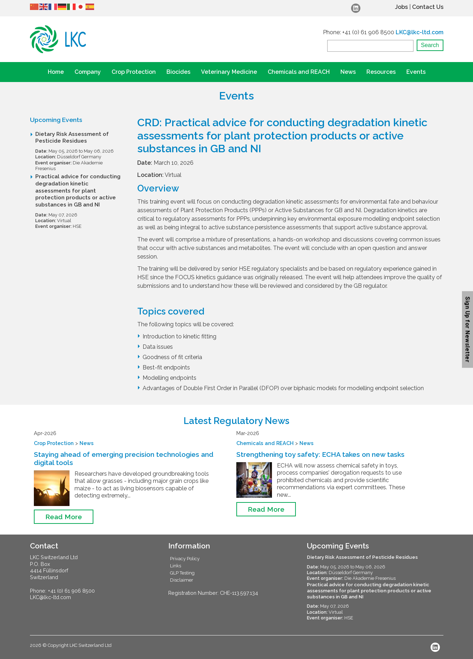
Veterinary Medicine (229, 71)
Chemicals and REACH (299, 71)
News (348, 71)
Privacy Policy (185, 558)
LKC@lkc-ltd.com (419, 32)
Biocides (178, 71)
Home (56, 71)
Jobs (401, 7)
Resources (381, 71)
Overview (158, 188)
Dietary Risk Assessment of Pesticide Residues (72, 137)
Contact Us (427, 7)
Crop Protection (134, 71)
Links (175, 565)
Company (87, 71)
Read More (63, 517)
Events (416, 71)
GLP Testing (182, 573)
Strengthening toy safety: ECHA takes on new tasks (320, 454)
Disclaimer (181, 580)
